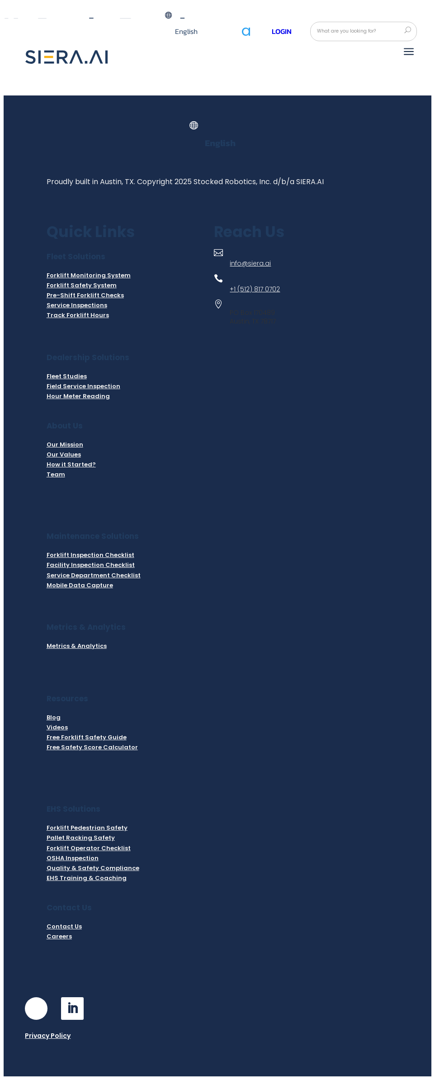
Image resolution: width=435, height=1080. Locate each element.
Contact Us (64, 926)
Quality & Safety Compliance (93, 868)
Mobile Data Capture (80, 585)
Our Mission (65, 444)
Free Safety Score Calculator (92, 747)
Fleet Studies (67, 376)
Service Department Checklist (94, 575)
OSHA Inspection (73, 858)
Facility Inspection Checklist (91, 565)
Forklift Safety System (82, 285)
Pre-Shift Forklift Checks (85, 295)
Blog (54, 717)
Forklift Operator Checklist (89, 848)
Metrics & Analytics (77, 646)
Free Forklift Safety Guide (87, 737)
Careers (59, 936)
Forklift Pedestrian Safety (87, 827)
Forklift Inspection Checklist (90, 555)
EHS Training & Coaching (87, 878)
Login (282, 31)
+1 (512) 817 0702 (255, 289)
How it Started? (71, 464)
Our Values (64, 454)
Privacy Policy (48, 1035)
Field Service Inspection (83, 386)
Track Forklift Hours (78, 315)
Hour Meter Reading (78, 396)
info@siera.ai (250, 263)
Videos (57, 727)
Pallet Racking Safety (81, 837)
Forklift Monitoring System (89, 275)
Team (56, 474)
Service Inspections (77, 305)
